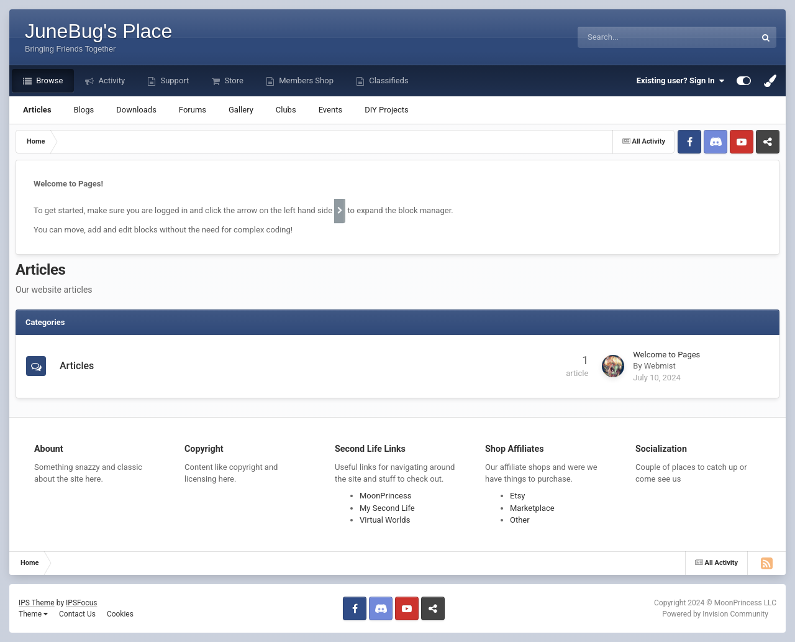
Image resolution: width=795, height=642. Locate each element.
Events (330, 109)
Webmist (660, 365)
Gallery (241, 109)
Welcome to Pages (666, 354)
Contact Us (77, 614)
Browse (48, 80)
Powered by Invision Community (715, 614)
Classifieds (388, 80)
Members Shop (305, 80)
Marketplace (532, 508)
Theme (33, 614)
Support (173, 80)
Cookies (120, 614)
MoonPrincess (385, 495)
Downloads (136, 109)
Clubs (286, 109)
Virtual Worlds (385, 520)
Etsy (517, 495)
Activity (110, 80)
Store (232, 80)
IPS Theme (37, 602)
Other (520, 520)
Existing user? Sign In (680, 81)
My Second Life (387, 508)
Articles (37, 109)
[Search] (635, 37)
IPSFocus (81, 602)
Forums (192, 109)
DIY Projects (387, 109)
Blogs (84, 109)
